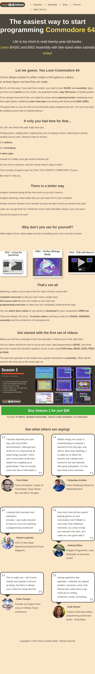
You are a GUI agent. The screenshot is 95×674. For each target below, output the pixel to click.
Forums (77, 4)
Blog (65, 4)
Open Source (40, 9)
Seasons (37, 4)
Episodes (52, 4)
